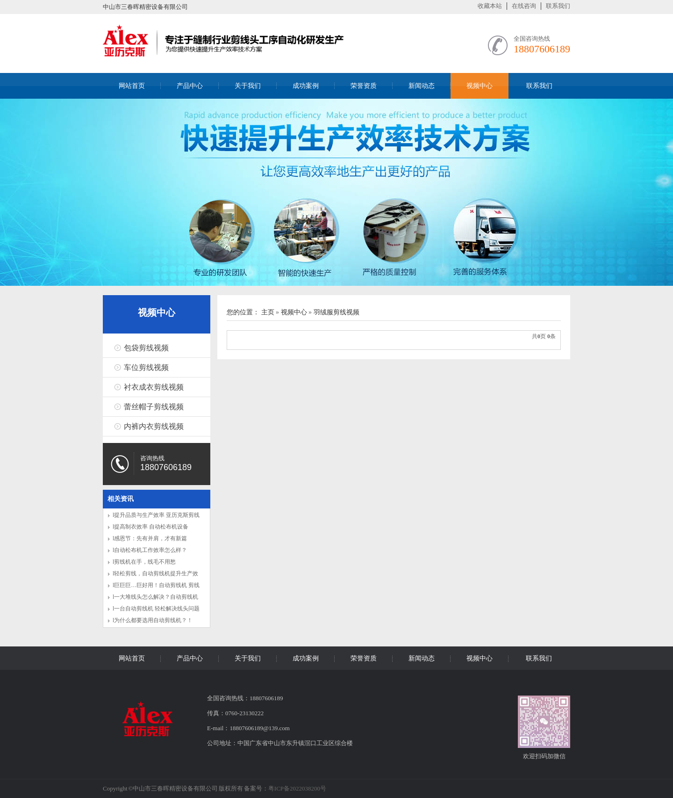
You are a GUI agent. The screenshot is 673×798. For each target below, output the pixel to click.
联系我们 (558, 5)
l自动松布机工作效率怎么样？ (150, 550)
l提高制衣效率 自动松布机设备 (150, 526)
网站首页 (132, 85)
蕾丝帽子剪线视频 (154, 407)
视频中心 (479, 85)
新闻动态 (421, 85)
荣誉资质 (364, 85)
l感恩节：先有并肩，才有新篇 (150, 538)
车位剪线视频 (146, 367)
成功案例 (306, 85)
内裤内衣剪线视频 (154, 426)
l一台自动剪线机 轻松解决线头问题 (156, 608)
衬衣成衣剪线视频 (154, 387)
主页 (267, 312)
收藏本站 (490, 5)
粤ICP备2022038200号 (297, 788)
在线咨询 (524, 5)
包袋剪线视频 (146, 348)
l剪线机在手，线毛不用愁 (144, 562)
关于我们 (248, 85)
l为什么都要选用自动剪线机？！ (153, 620)
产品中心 (190, 85)
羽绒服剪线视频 (336, 312)
